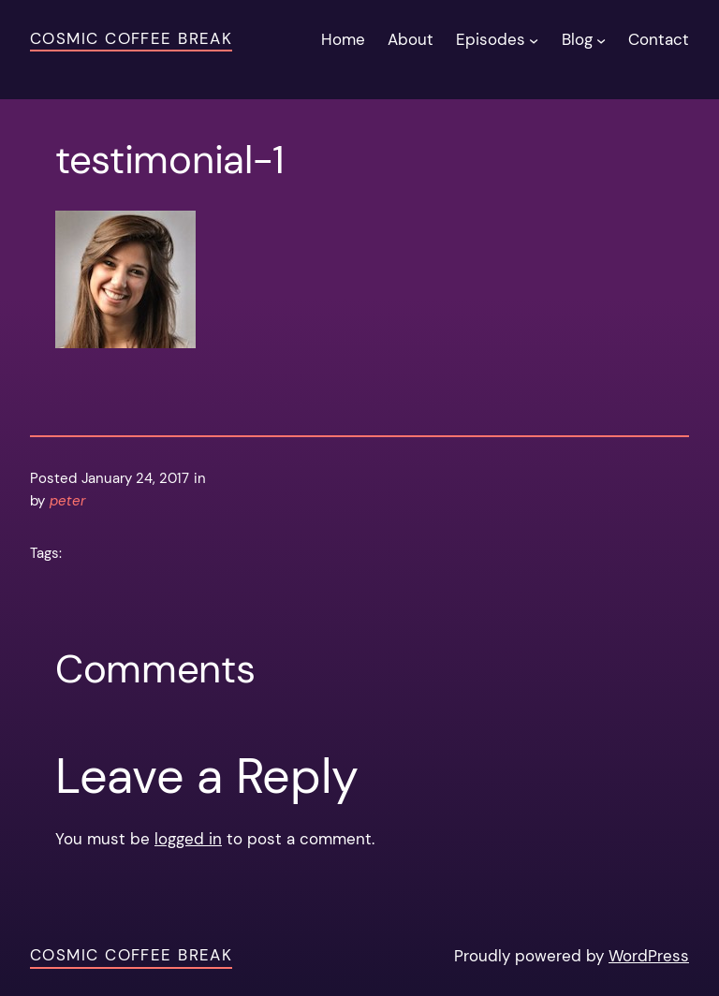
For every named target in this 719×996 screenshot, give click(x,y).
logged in (188, 838)
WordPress (649, 955)
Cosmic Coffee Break (131, 38)
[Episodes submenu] (533, 39)
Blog (577, 39)
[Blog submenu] (601, 39)
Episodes (490, 39)
